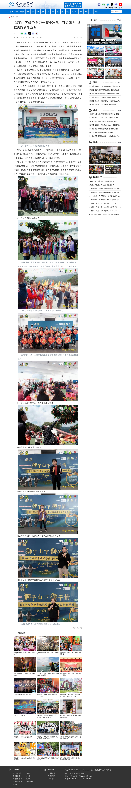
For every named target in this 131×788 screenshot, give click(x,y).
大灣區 (22, 12)
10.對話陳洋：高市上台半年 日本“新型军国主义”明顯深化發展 (109, 214)
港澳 (16, 12)
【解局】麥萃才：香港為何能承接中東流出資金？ (105, 125)
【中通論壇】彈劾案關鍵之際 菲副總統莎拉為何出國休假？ (108, 129)
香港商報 (28, 779)
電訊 (58, 12)
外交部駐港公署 (17, 779)
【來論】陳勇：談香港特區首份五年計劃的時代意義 (106, 93)
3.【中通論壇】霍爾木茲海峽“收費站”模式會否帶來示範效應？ (109, 188)
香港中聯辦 (16, 776)
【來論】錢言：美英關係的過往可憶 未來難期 (104, 90)
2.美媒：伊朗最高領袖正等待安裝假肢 (101, 185)
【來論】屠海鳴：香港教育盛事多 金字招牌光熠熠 (105, 97)
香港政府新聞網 (17, 781)
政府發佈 (74, 12)
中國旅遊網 (29, 781)
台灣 (27, 12)
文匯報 (28, 773)
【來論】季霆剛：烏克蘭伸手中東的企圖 (102, 105)
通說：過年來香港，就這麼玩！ (23, 694)
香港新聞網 (51, 776)
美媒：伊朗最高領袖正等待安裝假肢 (101, 132)
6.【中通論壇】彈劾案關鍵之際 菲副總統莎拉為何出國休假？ (109, 200)
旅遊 (91, 12)
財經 (42, 12)
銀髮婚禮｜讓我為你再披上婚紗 (23, 737)
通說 (68, 12)
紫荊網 (15, 784)
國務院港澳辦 (17, 773)
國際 (37, 12)
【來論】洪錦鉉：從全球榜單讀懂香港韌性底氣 (104, 86)
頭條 (11, 12)
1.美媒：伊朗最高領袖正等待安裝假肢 (101, 181)
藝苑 (86, 12)
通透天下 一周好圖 (19, 716)
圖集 (52, 12)
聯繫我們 (51, 779)
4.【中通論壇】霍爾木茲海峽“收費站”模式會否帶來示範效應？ (109, 192)
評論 (63, 12)
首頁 (12, 17)
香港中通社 (51, 773)
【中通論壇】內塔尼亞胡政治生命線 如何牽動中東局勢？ (108, 121)
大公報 (28, 776)
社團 (81, 12)
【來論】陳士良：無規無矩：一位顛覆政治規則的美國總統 (108, 101)
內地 (32, 12)
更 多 (119, 20)
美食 (96, 12)
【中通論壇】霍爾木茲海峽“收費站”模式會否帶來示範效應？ (109, 136)
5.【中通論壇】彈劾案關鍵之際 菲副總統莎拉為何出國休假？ (109, 196)
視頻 (47, 12)
